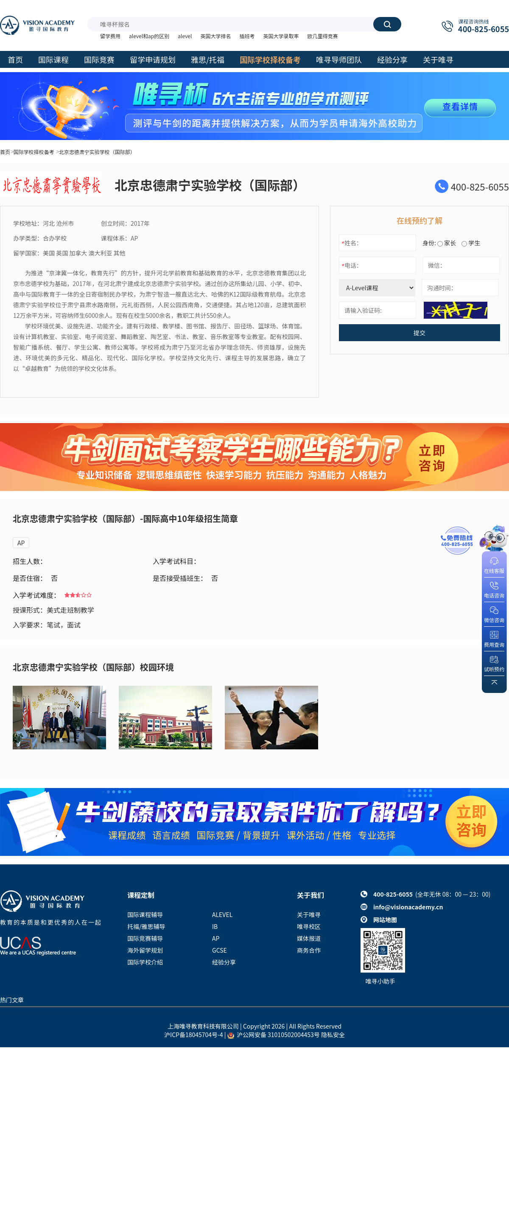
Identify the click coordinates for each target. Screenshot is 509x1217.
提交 (419, 332)
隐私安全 (333, 1034)
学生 (470, 242)
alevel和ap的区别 (149, 35)
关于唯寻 (309, 914)
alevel (185, 35)
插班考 (247, 35)
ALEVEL (222, 914)
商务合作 (309, 950)
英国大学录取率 (281, 35)
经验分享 (224, 962)
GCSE (219, 950)
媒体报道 (309, 938)
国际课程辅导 (145, 914)
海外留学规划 (145, 950)
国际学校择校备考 (34, 151)
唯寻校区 (309, 926)
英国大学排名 (215, 35)
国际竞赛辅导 (145, 938)
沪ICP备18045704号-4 (193, 1034)
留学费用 (110, 35)
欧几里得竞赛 (322, 35)
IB (215, 926)
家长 (446, 242)
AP (21, 542)
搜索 (387, 24)
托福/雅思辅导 (146, 926)
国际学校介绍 (145, 962)
